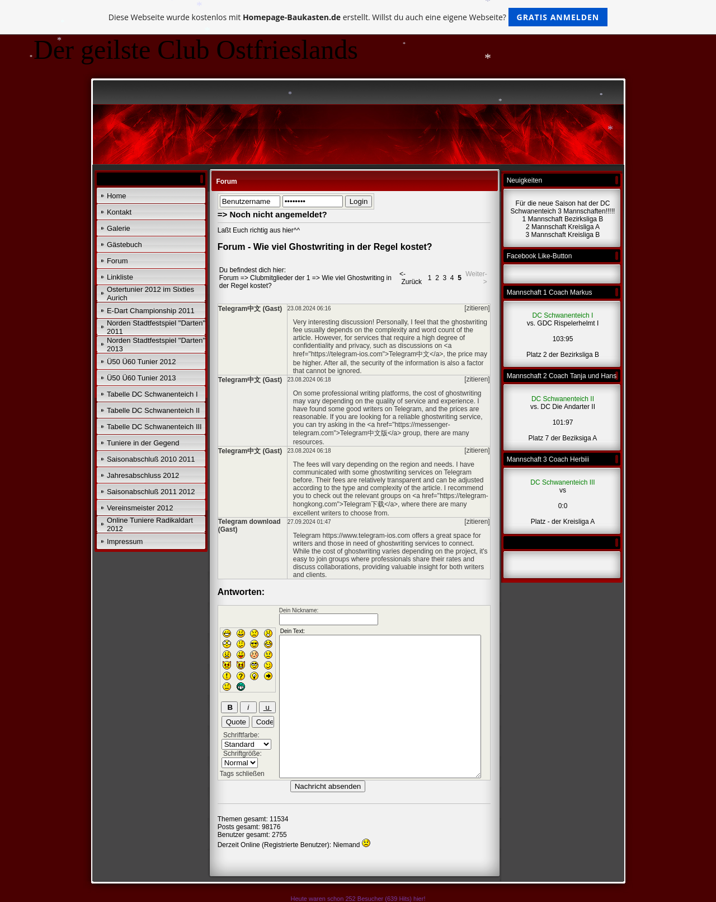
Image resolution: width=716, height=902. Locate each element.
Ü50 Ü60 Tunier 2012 (141, 361)
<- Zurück (410, 278)
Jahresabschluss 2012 (143, 475)
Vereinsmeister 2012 (140, 508)
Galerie (118, 228)
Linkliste (120, 277)
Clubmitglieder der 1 (280, 278)
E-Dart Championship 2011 (151, 310)
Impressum (125, 541)
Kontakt (119, 212)
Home (116, 196)
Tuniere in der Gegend (143, 443)
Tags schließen (242, 774)
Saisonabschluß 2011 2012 (151, 491)
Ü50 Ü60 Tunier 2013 (141, 378)
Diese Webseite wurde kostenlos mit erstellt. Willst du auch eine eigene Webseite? (358, 17)
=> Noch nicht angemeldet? (272, 214)
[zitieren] (476, 308)
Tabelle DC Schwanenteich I (152, 394)
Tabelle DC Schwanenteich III (154, 426)
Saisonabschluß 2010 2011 (151, 459)
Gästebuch (124, 244)
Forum (117, 261)
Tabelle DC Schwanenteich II (153, 410)
